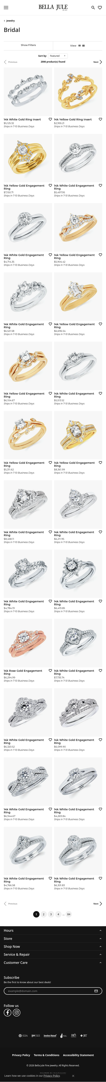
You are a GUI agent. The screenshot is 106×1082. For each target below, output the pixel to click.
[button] (93, 7)
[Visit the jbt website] (83, 1036)
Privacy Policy (21, 1055)
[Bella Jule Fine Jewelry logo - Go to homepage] (53, 8)
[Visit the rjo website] (73, 1036)
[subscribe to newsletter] (96, 991)
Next (95, 61)
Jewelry (10, 20)
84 (68, 914)
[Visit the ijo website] (35, 1036)
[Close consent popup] (73, 1076)
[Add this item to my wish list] (49, 119)
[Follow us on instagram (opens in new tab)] (16, 1012)
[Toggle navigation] (6, 7)
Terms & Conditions (46, 1055)
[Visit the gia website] (23, 1036)
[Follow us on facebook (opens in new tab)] (7, 1012)
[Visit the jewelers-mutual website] (50, 1036)
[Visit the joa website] (63, 1036)
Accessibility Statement (78, 1055)
